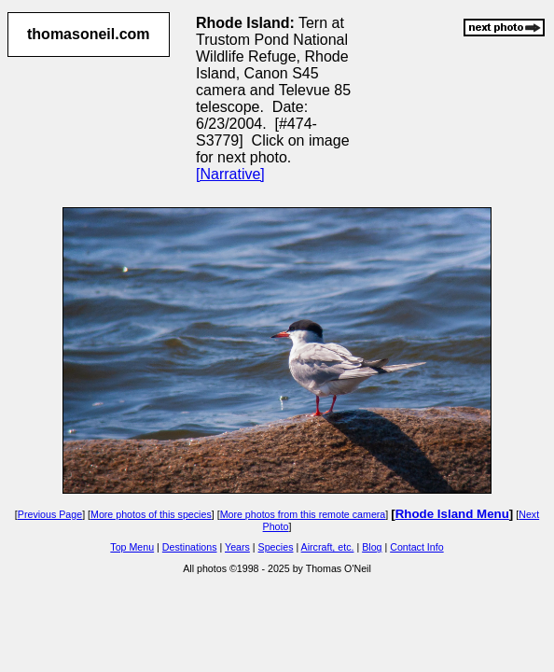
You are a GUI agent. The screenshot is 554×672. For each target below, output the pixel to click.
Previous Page (50, 514)
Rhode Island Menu (452, 514)
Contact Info (416, 547)
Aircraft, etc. (327, 547)
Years (237, 547)
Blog (371, 547)
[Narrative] (230, 174)
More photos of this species (151, 514)
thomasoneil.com (88, 34)
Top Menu (132, 547)
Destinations (189, 547)
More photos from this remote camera (303, 514)
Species (276, 547)
